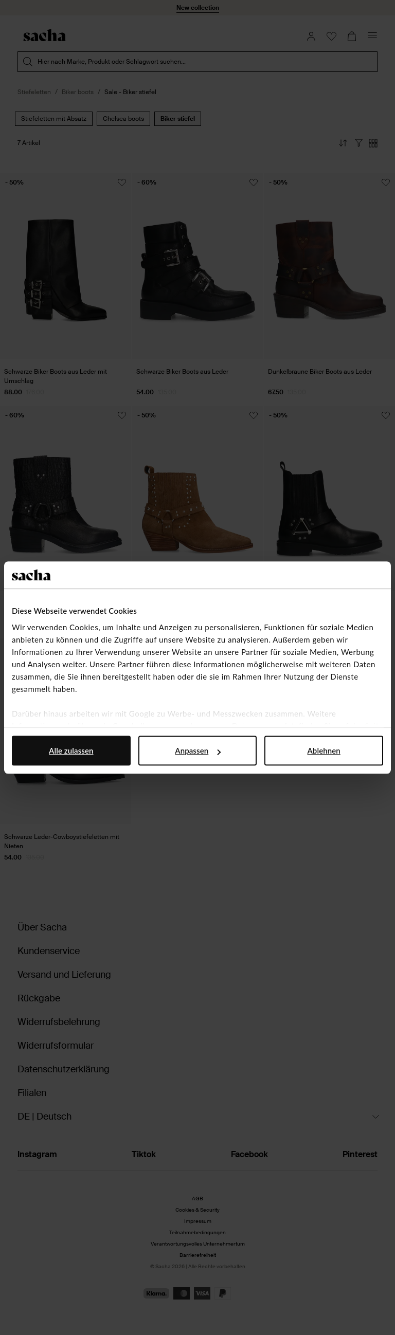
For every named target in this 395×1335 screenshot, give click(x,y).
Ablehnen (324, 750)
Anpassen (198, 750)
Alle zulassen (71, 750)
